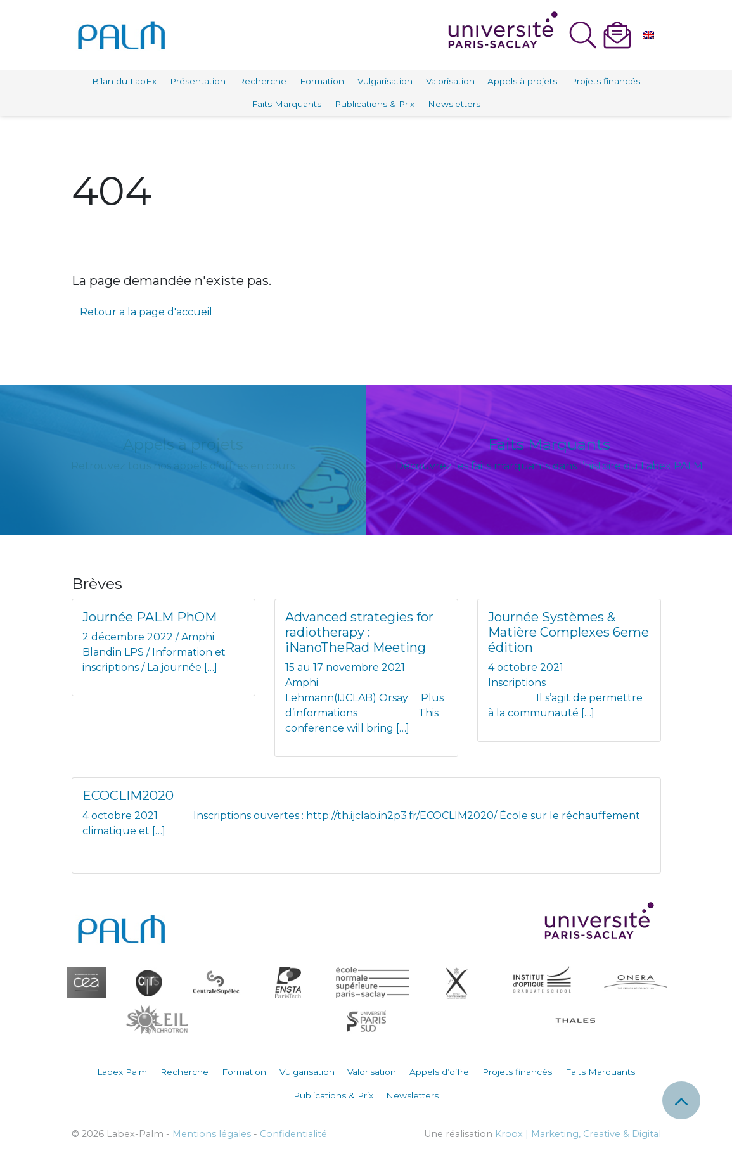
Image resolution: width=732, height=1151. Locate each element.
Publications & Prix (374, 104)
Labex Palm (122, 1072)
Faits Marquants (286, 104)
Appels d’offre (439, 1072)
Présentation (198, 81)
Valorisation (450, 81)
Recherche (262, 81)
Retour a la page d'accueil (146, 312)
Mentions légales (211, 1134)
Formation (322, 81)
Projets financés (605, 81)
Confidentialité (293, 1134)
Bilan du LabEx (124, 81)
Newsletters (454, 104)
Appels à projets (522, 81)
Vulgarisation (385, 81)
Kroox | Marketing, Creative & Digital (578, 1134)
